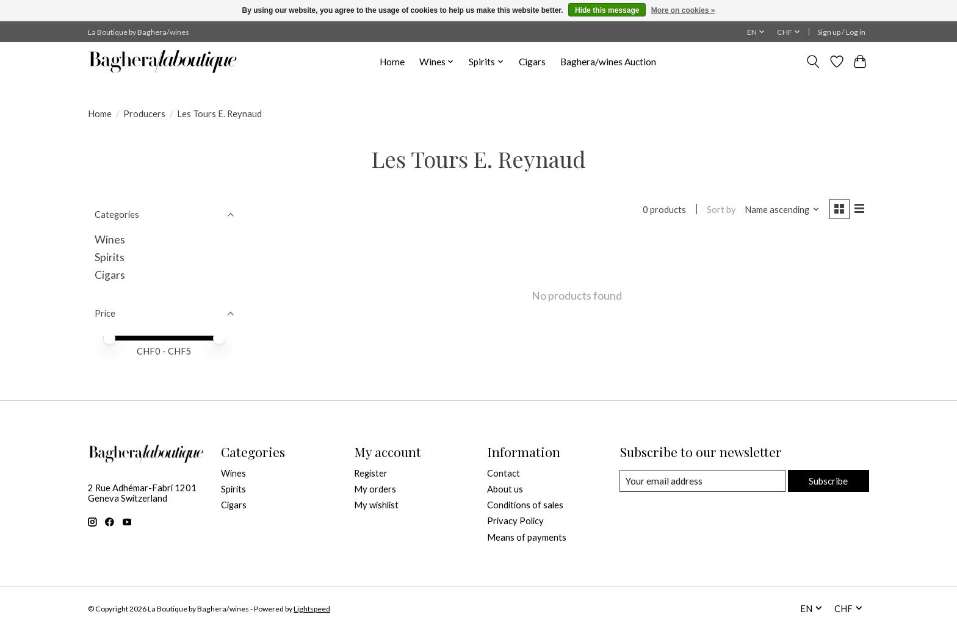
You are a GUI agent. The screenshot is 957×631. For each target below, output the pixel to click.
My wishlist (376, 505)
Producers (144, 114)
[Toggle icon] (813, 62)
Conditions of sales (525, 505)
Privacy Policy (515, 521)
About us (505, 489)
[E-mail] (701, 481)
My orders (375, 489)
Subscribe (827, 480)
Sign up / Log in (841, 32)
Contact (503, 473)
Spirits (110, 257)
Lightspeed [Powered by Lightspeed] (312, 608)
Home (392, 61)
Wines (110, 239)
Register (371, 473)
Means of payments (526, 537)
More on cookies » (683, 10)
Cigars (532, 61)
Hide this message (607, 10)
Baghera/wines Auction (608, 61)
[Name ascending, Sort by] (779, 210)
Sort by (719, 210)
